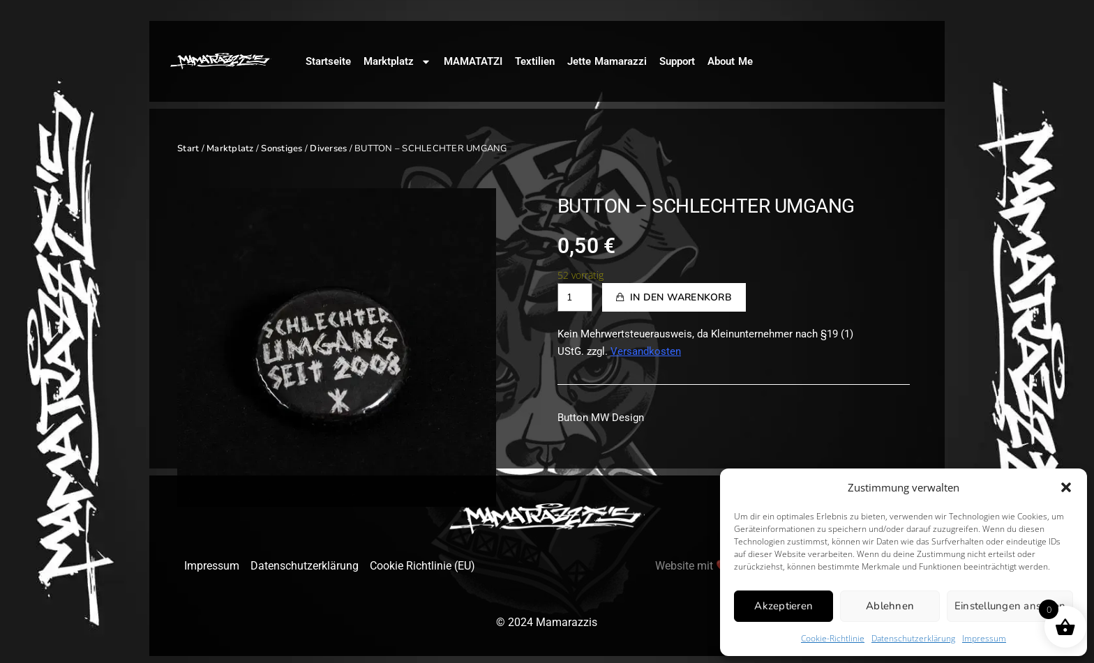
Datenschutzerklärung (913, 638)
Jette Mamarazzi (607, 61)
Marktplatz (397, 61)
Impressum (984, 638)
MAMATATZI (473, 61)
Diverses (328, 148)
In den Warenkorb (681, 297)
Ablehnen (890, 606)
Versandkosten (645, 351)
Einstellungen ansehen (1009, 606)
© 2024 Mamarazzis (546, 622)
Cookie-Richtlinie (832, 638)
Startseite (328, 61)
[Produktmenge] (574, 297)
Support (677, 61)
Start (188, 148)
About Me (730, 61)
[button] (1066, 487)
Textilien (535, 61)
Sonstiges (281, 148)
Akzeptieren (783, 606)
